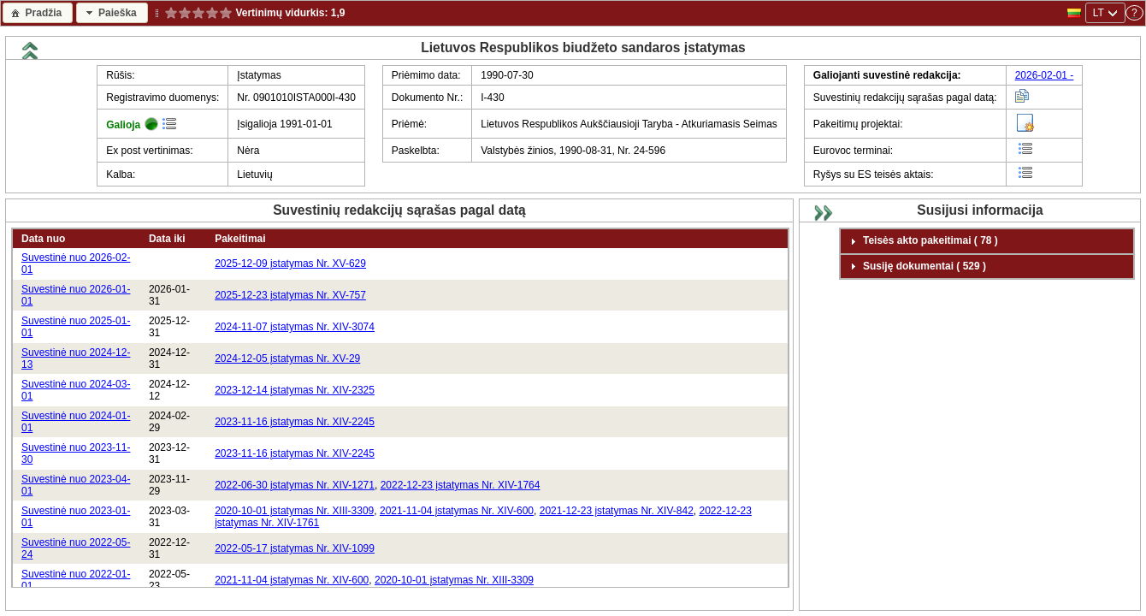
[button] (38, 12)
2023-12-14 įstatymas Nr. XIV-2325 (295, 390)
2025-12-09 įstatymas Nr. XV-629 (290, 264)
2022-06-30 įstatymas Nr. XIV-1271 (295, 485)
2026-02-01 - (1044, 75)
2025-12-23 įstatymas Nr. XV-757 (290, 295)
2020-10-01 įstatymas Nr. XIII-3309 (294, 511)
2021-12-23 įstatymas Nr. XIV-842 (617, 511)
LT (1098, 13)
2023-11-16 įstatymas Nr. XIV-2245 (295, 422)
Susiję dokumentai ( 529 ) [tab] (916, 266)
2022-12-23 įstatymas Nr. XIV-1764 (461, 485)
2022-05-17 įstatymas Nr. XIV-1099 (295, 548)
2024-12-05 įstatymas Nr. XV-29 (287, 358)
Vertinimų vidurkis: (282, 13)
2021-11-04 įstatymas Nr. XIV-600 (457, 511)
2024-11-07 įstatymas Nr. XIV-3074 (295, 327)
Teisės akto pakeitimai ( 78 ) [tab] (922, 241)
